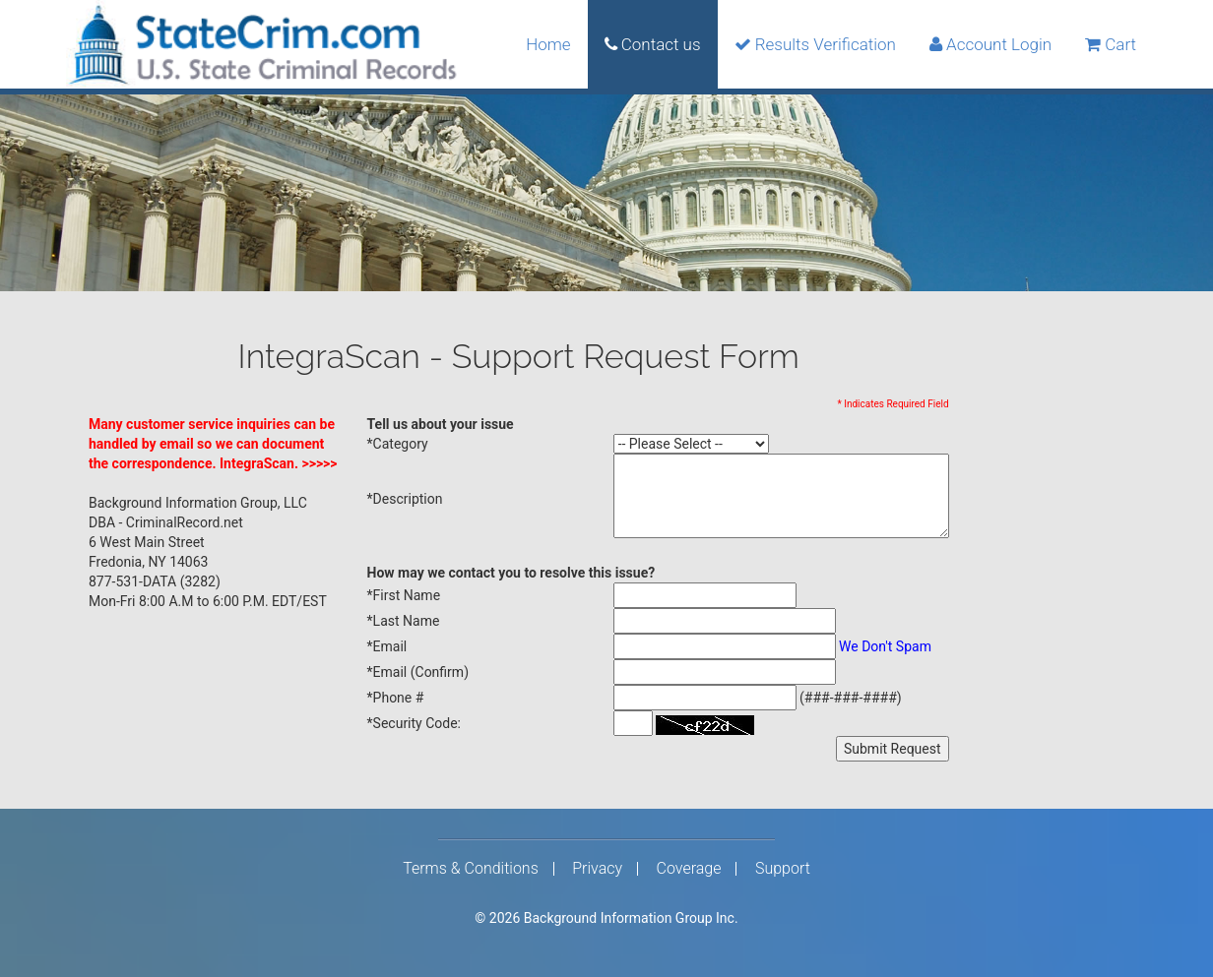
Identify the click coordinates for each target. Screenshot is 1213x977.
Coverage (689, 869)
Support (782, 869)
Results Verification (815, 44)
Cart (1110, 44)
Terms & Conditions (471, 869)
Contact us (653, 44)
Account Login (990, 44)
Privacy (597, 869)
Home (548, 44)
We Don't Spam (885, 646)
